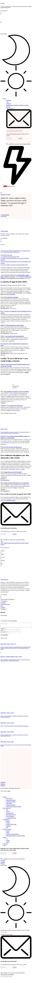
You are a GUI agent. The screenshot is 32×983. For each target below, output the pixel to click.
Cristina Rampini (5, 215)
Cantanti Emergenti (10, 656)
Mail (1, 630)
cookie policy (4, 932)
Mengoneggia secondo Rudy (15, 325)
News (6, 429)
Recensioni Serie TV (11, 814)
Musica (8, 194)
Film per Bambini (10, 816)
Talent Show (3, 194)
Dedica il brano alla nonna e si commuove (16, 483)
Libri (4, 845)
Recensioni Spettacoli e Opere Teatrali (15, 836)
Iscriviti (20, 138)
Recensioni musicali (10, 800)
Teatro (7, 832)
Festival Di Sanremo (11, 802)
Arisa (2, 543)
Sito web (3, 632)
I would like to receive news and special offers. (19, 144)
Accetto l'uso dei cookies (7, 934)
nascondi (9, 255)
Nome (2, 628)
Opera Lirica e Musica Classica (13, 806)
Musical (8, 831)
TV (15, 644)
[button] (2, 618)
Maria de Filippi (15, 543)
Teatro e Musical (7, 829)
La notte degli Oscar (11, 818)
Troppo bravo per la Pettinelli (13, 472)
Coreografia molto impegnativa (14, 336)
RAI (7, 827)
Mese (13, 186)
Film (7, 810)
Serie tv (8, 811)
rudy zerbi (21, 543)
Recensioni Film (10, 813)
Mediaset (8, 826)
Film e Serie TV (7, 808)
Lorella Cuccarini (7, 543)
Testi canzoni (9, 798)
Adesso (5, 186)
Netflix (7, 821)
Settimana (9, 186)
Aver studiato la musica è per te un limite (16, 391)
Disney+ (8, 823)
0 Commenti (3, 609)
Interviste (3, 656)
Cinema (8, 840)
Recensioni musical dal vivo (12, 834)
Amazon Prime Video (11, 824)
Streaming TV (6, 819)
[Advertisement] (15, 763)
